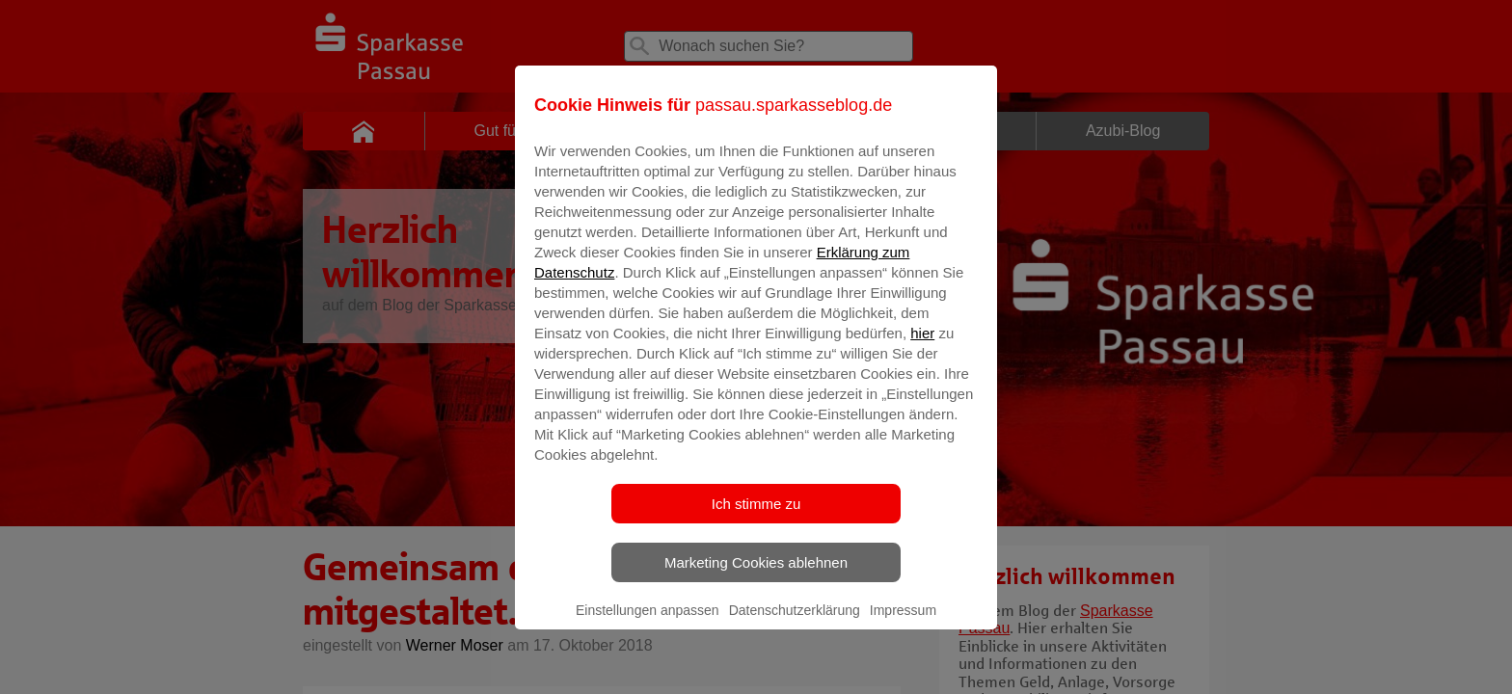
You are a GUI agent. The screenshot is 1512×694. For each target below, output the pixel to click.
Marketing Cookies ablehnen (756, 576)
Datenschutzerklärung (794, 623)
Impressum (903, 623)
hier (922, 346)
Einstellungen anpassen (647, 623)
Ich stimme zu (756, 517)
